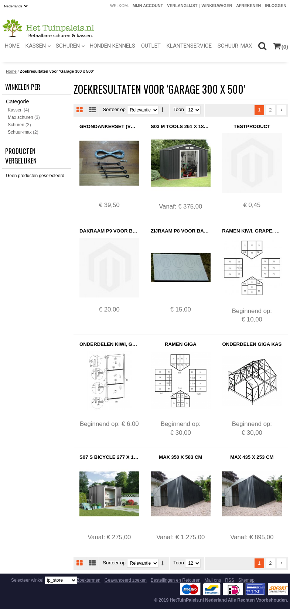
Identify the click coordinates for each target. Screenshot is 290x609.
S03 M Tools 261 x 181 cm (180, 126)
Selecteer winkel (27, 580)
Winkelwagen (216, 5)
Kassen (15, 110)
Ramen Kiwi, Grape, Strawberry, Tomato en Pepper (252, 231)
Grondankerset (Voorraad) (109, 126)
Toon (178, 110)
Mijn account (148, 5)
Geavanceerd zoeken (126, 580)
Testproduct (251, 126)
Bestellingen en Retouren (176, 580)
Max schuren (20, 117)
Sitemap (246, 580)
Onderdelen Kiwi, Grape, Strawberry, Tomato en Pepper (109, 344)
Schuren (16, 124)
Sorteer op (114, 110)
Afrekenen (248, 5)
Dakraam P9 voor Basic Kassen (109, 231)
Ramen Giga (181, 344)
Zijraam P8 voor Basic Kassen (180, 231)
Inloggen (275, 5)
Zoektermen (88, 580)
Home (11, 71)
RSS (229, 580)
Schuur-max (20, 132)
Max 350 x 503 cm (180, 457)
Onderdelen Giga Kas (252, 344)
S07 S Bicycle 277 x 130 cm (109, 457)
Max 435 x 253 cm (251, 457)
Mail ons (213, 580)
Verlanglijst (182, 5)
